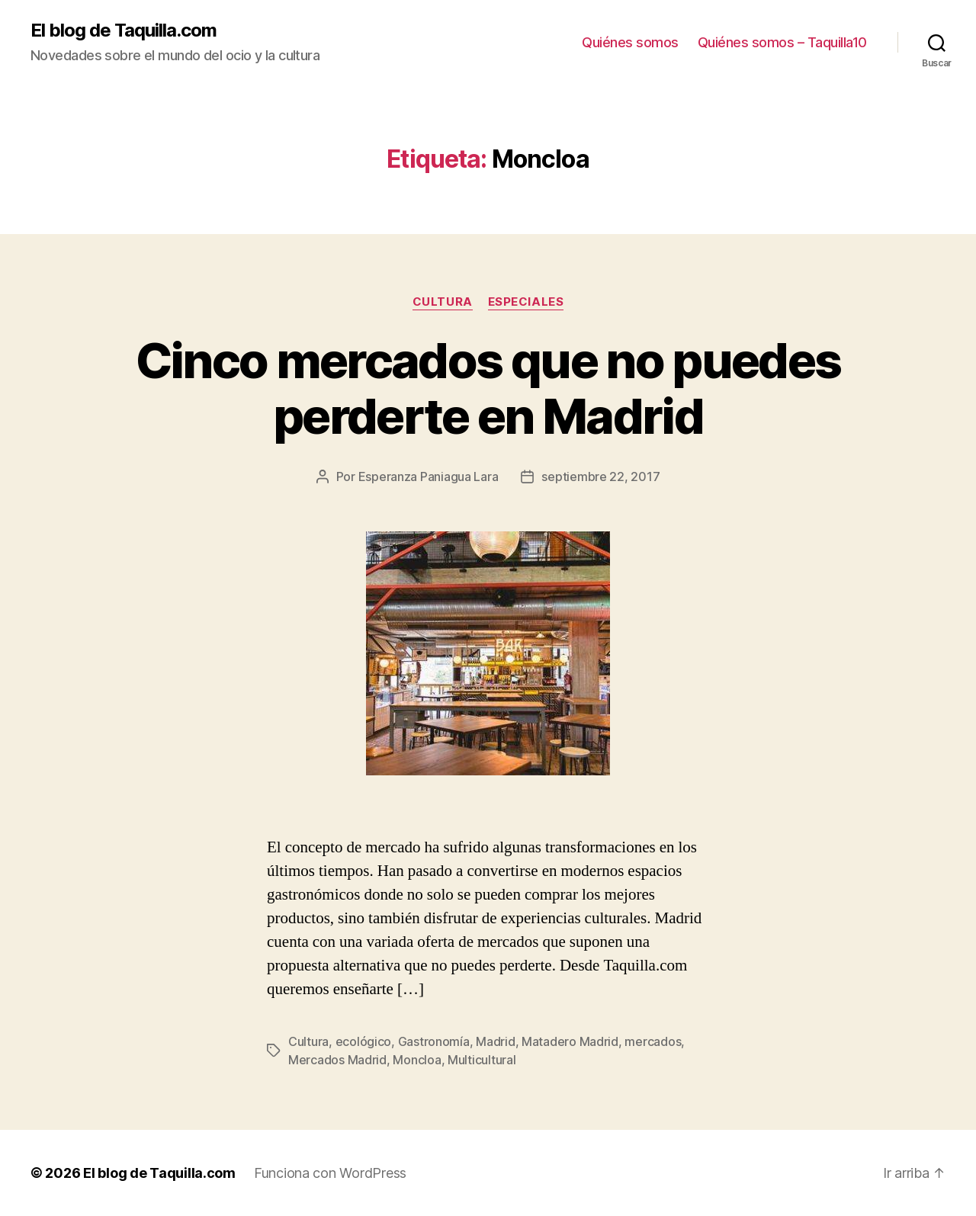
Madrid (495, 1041)
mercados (652, 1041)
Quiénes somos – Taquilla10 (782, 42)
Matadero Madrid (570, 1041)
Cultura (443, 302)
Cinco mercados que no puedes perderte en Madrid (488, 388)
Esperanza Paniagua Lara (428, 476)
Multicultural (482, 1059)
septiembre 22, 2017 (600, 476)
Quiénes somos (630, 42)
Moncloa (417, 1059)
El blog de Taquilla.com (123, 30)
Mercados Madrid (337, 1059)
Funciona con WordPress (330, 1173)
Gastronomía (434, 1041)
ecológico (364, 1041)
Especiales (526, 302)
